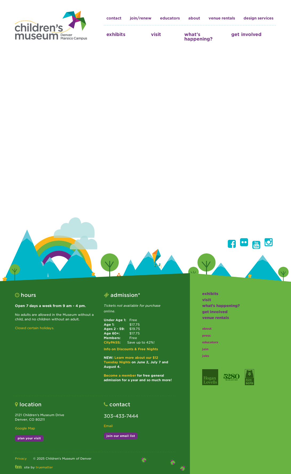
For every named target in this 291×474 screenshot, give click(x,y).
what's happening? (198, 36)
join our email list (120, 436)
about (194, 18)
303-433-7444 (121, 416)
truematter (44, 467)
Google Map (25, 428)
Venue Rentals (222, 18)
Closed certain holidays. (34, 328)
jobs (205, 356)
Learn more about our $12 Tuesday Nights (131, 360)
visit (156, 34)
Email (108, 426)
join (205, 349)
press (206, 335)
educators (170, 18)
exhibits (115, 34)
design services (258, 18)
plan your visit (29, 438)
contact (113, 18)
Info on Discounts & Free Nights (131, 349)
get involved (246, 34)
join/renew (141, 18)
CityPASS (111, 342)
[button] (232, 244)
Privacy (21, 458)
